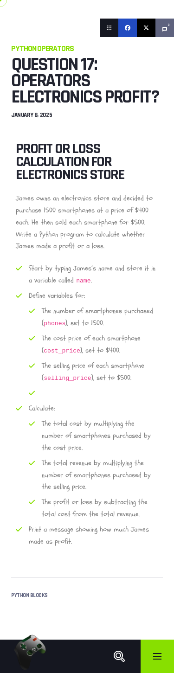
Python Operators (42, 48)
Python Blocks (29, 595)
